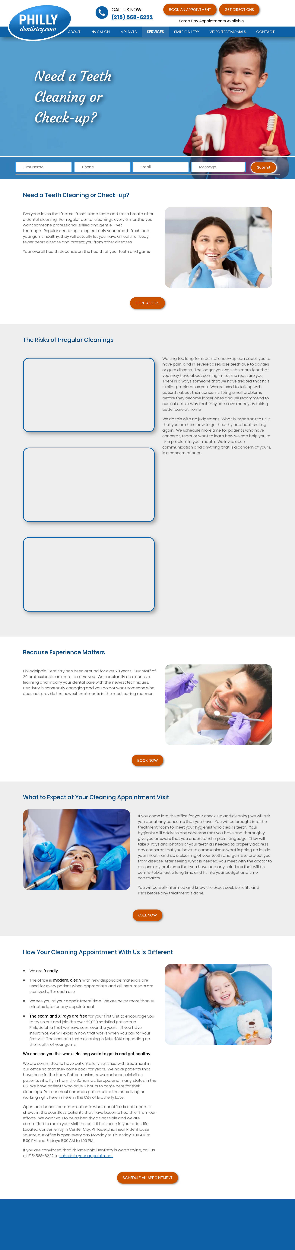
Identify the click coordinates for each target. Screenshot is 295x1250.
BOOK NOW (147, 760)
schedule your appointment (86, 1155)
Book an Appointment (190, 9)
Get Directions (239, 9)
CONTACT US (147, 303)
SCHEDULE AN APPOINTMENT (148, 1177)
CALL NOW (147, 915)
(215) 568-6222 (132, 17)
